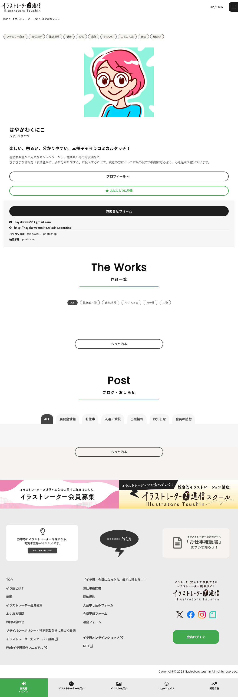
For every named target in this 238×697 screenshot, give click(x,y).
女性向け (37, 36)
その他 (150, 302)
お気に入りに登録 (119, 191)
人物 (165, 302)
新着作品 (214, 685)
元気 (143, 36)
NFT (88, 646)
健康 (69, 36)
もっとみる (119, 343)
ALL (72, 302)
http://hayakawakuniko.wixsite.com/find (40, 227)
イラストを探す (119, 685)
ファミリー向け (15, 36)
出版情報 (136, 419)
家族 (93, 36)
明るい (157, 36)
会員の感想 (183, 419)
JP (212, 6)
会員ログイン (196, 637)
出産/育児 (110, 302)
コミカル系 (127, 36)
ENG (219, 6)
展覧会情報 (68, 419)
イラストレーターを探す (71, 685)
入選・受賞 (113, 419)
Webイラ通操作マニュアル (26, 647)
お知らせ (159, 419)
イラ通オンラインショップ (103, 637)
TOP (9, 579)
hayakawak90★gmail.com (30, 222)
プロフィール (118, 176)
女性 (81, 36)
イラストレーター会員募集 (24, 605)
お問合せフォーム (119, 211)
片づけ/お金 (131, 302)
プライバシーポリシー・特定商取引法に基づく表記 (41, 630)
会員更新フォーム (95, 613)
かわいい (108, 36)
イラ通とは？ (15, 588)
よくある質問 (15, 613)
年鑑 (9, 596)
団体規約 (89, 596)
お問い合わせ (15, 622)
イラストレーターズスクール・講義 (32, 639)
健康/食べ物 (90, 302)
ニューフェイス (167, 685)
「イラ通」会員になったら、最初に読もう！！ (114, 579)
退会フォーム (92, 622)
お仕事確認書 (92, 588)
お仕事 (90, 419)
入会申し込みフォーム (98, 605)
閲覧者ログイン (23, 687)
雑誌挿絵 (54, 36)
